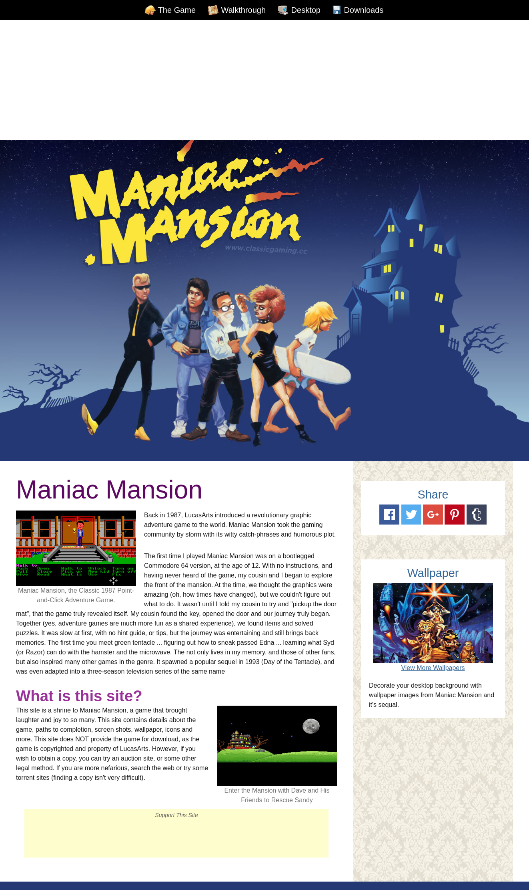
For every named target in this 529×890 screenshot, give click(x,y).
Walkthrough (243, 10)
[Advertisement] (264, 80)
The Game (177, 10)
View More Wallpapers (433, 667)
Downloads (363, 10)
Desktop (306, 10)
